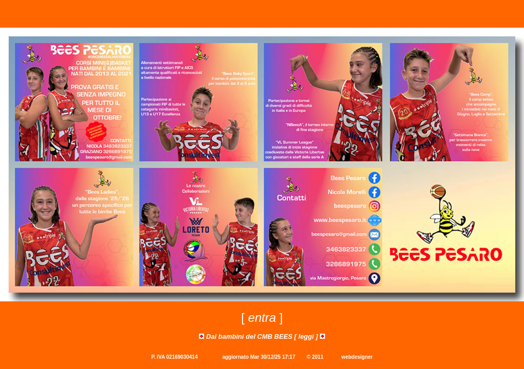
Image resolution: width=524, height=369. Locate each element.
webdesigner (357, 357)
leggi (306, 336)
